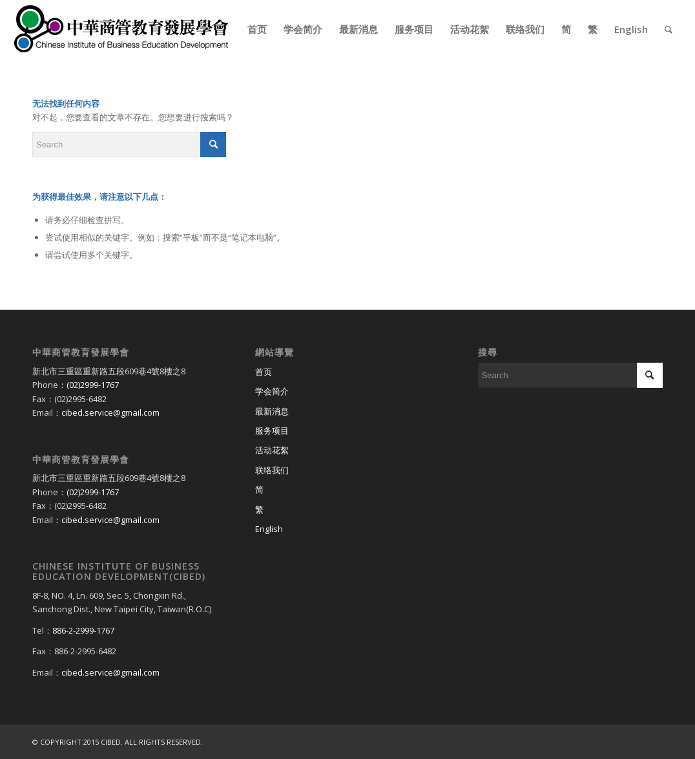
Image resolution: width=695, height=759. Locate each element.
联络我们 (272, 470)
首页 (263, 372)
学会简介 (272, 391)
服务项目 (272, 430)
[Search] (668, 29)
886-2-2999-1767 (83, 630)
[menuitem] (257, 29)
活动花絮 (272, 450)
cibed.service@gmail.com (110, 412)
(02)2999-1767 (93, 384)
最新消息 (272, 411)
